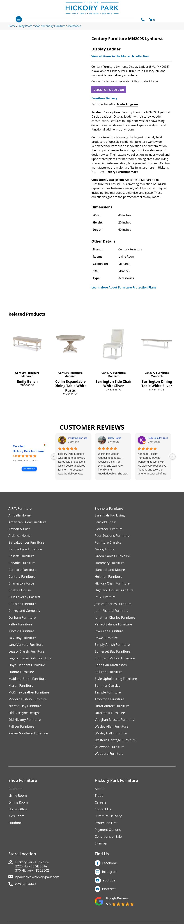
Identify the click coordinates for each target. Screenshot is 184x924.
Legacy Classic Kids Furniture (30, 659)
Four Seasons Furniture (112, 536)
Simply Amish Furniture (112, 645)
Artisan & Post (19, 529)
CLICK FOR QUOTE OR (109, 90)
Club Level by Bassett (24, 597)
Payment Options (108, 830)
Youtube (109, 881)
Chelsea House (19, 590)
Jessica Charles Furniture (113, 604)
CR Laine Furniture (22, 604)
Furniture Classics (108, 543)
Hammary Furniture (110, 563)
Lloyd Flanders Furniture (26, 665)
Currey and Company (24, 611)
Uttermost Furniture (110, 713)
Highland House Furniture (114, 590)
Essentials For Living (110, 515)
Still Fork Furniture (108, 672)
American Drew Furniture (27, 522)
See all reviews (29, 469)
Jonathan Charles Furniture (115, 618)
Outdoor (14, 823)
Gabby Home (104, 549)
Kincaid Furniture (21, 631)
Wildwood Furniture (110, 747)
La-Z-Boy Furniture (22, 638)
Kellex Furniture (20, 624)
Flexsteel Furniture (109, 529)
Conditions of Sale (108, 837)
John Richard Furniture (112, 611)
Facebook (109, 863)
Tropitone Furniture (109, 699)
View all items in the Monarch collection (120, 56)
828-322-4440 (25, 885)
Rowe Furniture (106, 638)
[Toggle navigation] (19, 19)
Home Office (17, 810)
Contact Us (103, 810)
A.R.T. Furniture (20, 508)
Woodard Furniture (109, 754)
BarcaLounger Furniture (26, 543)
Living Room (17, 796)
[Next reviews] (172, 456)
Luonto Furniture (21, 672)
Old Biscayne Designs (24, 713)
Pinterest (109, 889)
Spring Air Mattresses (111, 665)
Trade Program (127, 104)
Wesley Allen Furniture (111, 727)
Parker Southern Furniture (28, 734)
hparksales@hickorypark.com (37, 878)
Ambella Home (19, 515)
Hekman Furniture (108, 577)
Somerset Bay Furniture (112, 652)
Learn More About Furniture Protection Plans (123, 287)
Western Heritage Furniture (115, 740)
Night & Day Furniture (24, 706)
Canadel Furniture (22, 563)
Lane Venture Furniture (25, 645)
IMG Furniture (105, 597)
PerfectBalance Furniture (113, 624)
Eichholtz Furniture (109, 508)
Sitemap (101, 844)
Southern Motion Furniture (115, 659)
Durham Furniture (22, 618)
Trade (99, 796)
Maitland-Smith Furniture (27, 679)
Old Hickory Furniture (24, 720)
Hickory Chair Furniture (112, 583)
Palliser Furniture (21, 727)
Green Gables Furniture (112, 556)
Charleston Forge (21, 583)
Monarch (27, 376)
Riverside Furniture (109, 631)
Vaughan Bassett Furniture (115, 720)
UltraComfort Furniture (112, 706)
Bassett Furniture (21, 556)
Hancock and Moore (110, 570)
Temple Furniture (108, 693)
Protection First (106, 823)
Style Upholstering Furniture (116, 679)
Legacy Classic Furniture (26, 652)
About (99, 789)
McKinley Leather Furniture (28, 693)
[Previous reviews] (54, 456)
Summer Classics (107, 686)
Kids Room (16, 816)
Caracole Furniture (22, 570)
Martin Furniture (20, 686)
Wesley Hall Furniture (111, 734)
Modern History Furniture (27, 699)
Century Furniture (27, 372)
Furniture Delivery (104, 98)
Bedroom (15, 789)
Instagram (109, 872)
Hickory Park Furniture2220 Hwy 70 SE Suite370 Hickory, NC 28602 (32, 867)
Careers (100, 803)
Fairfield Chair (105, 522)
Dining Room (18, 803)
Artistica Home (19, 536)
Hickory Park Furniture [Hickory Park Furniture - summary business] (28, 451)
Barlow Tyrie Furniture (25, 549)
